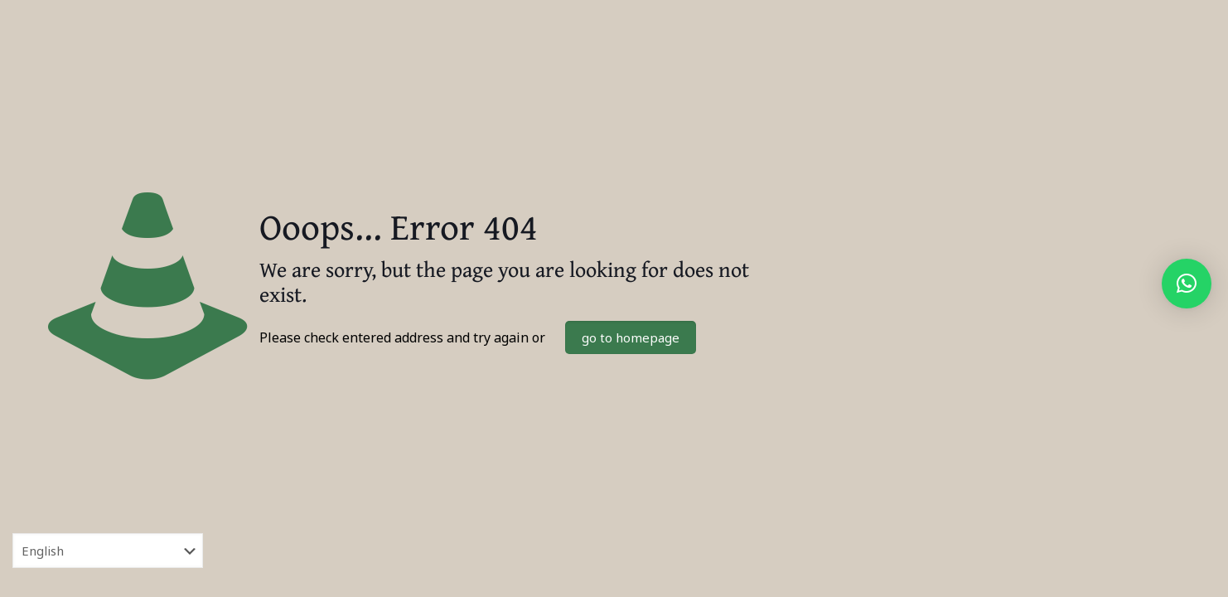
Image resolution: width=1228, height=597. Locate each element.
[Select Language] (107, 550)
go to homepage (630, 337)
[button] (1186, 283)
